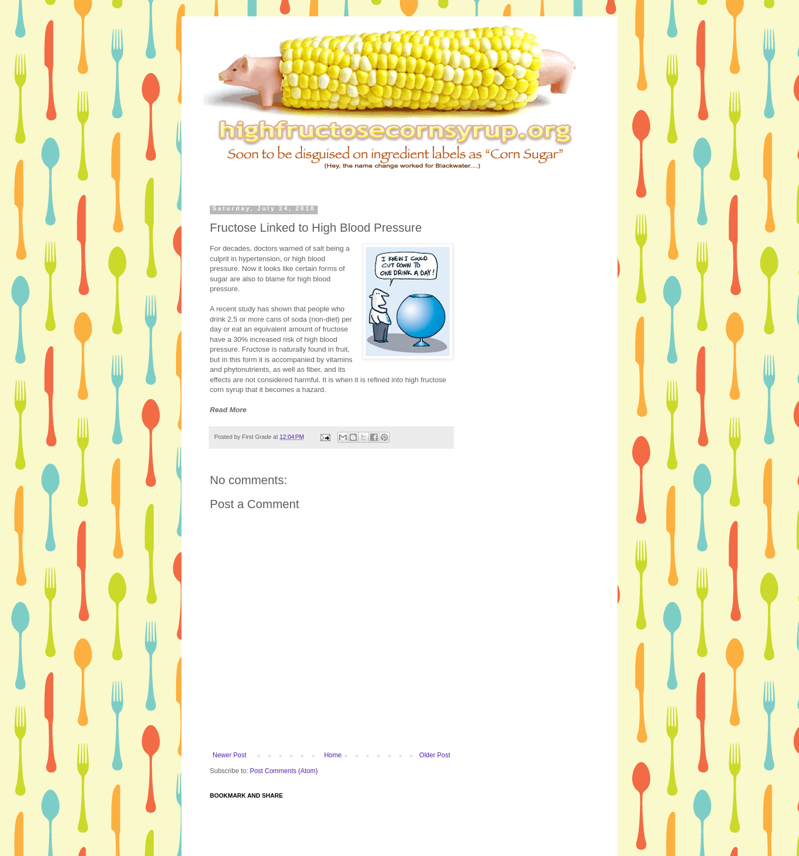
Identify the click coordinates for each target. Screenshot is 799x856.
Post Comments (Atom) (284, 771)
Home (333, 755)
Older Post (434, 755)
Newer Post (229, 755)
